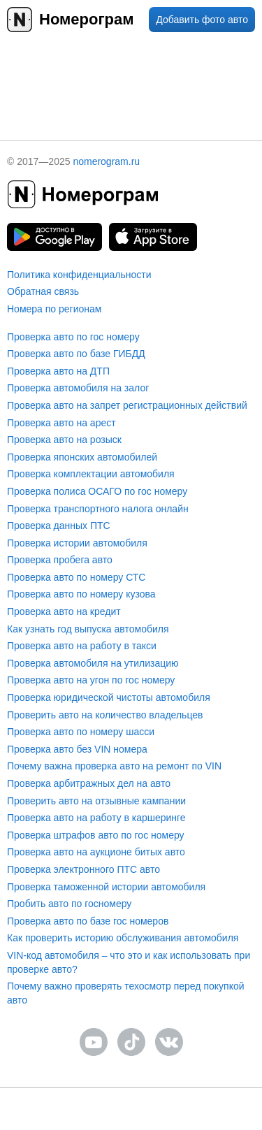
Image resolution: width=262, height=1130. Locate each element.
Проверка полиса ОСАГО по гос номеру (97, 491)
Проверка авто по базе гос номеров (87, 921)
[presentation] (131, 80)
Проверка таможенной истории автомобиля (106, 886)
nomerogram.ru (106, 161)
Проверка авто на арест (61, 422)
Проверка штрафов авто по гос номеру (95, 835)
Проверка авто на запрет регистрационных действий (127, 405)
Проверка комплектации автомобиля (91, 473)
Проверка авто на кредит (64, 611)
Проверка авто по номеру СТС (76, 577)
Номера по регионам (54, 308)
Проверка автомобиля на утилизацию (93, 663)
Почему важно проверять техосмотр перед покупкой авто (126, 993)
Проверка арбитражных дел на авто (88, 783)
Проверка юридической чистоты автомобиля (108, 697)
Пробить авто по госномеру (69, 903)
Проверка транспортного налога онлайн (98, 508)
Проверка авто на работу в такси (82, 645)
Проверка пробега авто (59, 559)
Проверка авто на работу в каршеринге (96, 817)
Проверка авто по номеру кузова (81, 594)
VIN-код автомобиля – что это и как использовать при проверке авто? (128, 962)
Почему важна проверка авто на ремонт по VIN (114, 766)
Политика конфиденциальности (79, 274)
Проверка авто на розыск (64, 439)
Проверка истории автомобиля (77, 543)
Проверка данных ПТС (58, 525)
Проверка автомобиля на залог (78, 387)
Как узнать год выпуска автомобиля (88, 629)
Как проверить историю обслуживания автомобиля (122, 937)
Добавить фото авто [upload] (202, 19)
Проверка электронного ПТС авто (83, 869)
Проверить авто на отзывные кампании (96, 800)
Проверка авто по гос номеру (73, 336)
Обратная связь (43, 291)
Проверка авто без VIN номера (77, 749)
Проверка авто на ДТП (58, 371)
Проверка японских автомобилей (82, 457)
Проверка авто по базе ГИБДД (76, 353)
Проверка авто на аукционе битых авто (96, 851)
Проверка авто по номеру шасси (80, 731)
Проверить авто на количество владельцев (105, 714)
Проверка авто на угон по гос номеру (91, 680)
